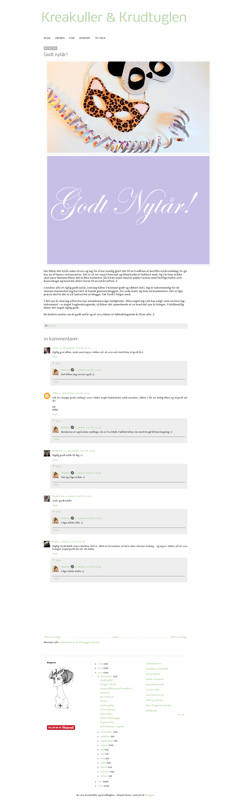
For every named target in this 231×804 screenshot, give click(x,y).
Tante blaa (58, 496)
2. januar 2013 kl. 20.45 (88, 567)
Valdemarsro (153, 664)
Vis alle (181, 715)
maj (103, 758)
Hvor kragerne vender (159, 705)
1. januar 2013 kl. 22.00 (78, 496)
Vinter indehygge (110, 718)
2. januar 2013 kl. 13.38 (72, 542)
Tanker (104, 701)
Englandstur (107, 722)
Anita (55, 542)
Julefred (105, 693)
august (105, 745)
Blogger (149, 795)
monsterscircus (155, 695)
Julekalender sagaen (112, 727)
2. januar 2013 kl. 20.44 (88, 427)
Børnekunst (107, 697)
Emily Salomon (154, 679)
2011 (100, 782)
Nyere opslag (52, 637)
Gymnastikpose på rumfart (116, 688)
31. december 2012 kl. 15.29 (74, 348)
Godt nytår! (106, 680)
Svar (55, 357)
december (107, 676)
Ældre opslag (178, 637)
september (107, 741)
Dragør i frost (108, 684)
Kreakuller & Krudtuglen (114, 18)
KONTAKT (84, 38)
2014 (101, 664)
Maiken (65, 370)
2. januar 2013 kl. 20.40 (88, 370)
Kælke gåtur (107, 705)
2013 (100, 668)
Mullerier (57, 451)
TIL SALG (100, 38)
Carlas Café (152, 690)
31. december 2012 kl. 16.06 (74, 393)
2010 (101, 786)
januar (105, 776)
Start (116, 637)
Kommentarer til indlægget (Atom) (79, 642)
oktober (106, 736)
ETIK (72, 38)
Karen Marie (153, 674)
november (107, 732)
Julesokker (106, 714)
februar (105, 772)
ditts (55, 393)
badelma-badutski (157, 669)
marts (104, 767)
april (104, 763)
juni (103, 754)
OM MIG (60, 38)
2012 (100, 673)
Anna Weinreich (155, 684)
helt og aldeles (154, 700)
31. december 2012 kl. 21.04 (79, 451)
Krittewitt (151, 711)
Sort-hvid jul (107, 710)
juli (103, 750)
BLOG (47, 38)
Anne (55, 348)
